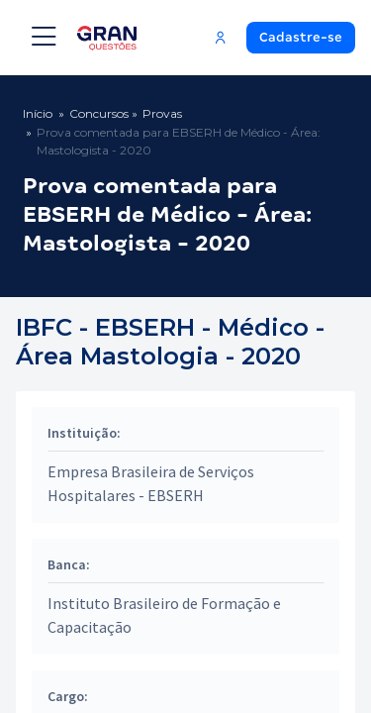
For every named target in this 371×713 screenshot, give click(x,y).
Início (37, 113)
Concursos (99, 113)
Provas (162, 113)
